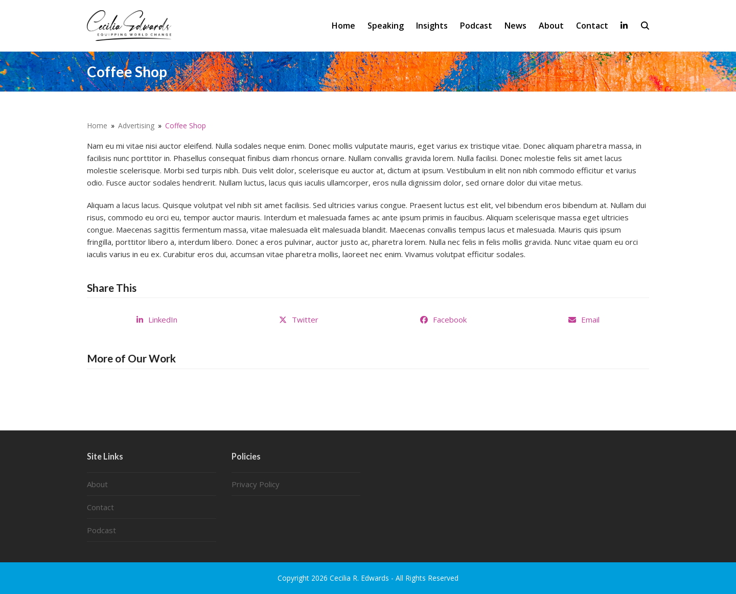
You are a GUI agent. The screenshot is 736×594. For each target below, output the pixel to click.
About (97, 484)
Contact (100, 507)
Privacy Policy (256, 484)
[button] (645, 25)
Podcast (101, 530)
